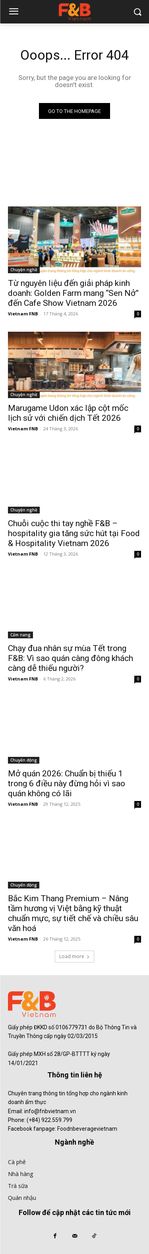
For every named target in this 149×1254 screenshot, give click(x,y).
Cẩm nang (20, 635)
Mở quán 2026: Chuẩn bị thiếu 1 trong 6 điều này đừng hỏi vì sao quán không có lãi (66, 783)
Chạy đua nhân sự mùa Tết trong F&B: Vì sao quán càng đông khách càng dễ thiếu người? (70, 658)
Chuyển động (23, 760)
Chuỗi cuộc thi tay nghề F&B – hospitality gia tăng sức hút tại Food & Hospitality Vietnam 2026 (74, 533)
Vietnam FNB (23, 314)
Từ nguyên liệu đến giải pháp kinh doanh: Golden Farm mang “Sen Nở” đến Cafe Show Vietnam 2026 (73, 293)
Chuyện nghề (23, 269)
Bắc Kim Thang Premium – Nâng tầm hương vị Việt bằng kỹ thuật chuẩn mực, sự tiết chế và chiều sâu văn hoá (73, 913)
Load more (74, 956)
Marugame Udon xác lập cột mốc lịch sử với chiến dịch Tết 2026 (68, 413)
